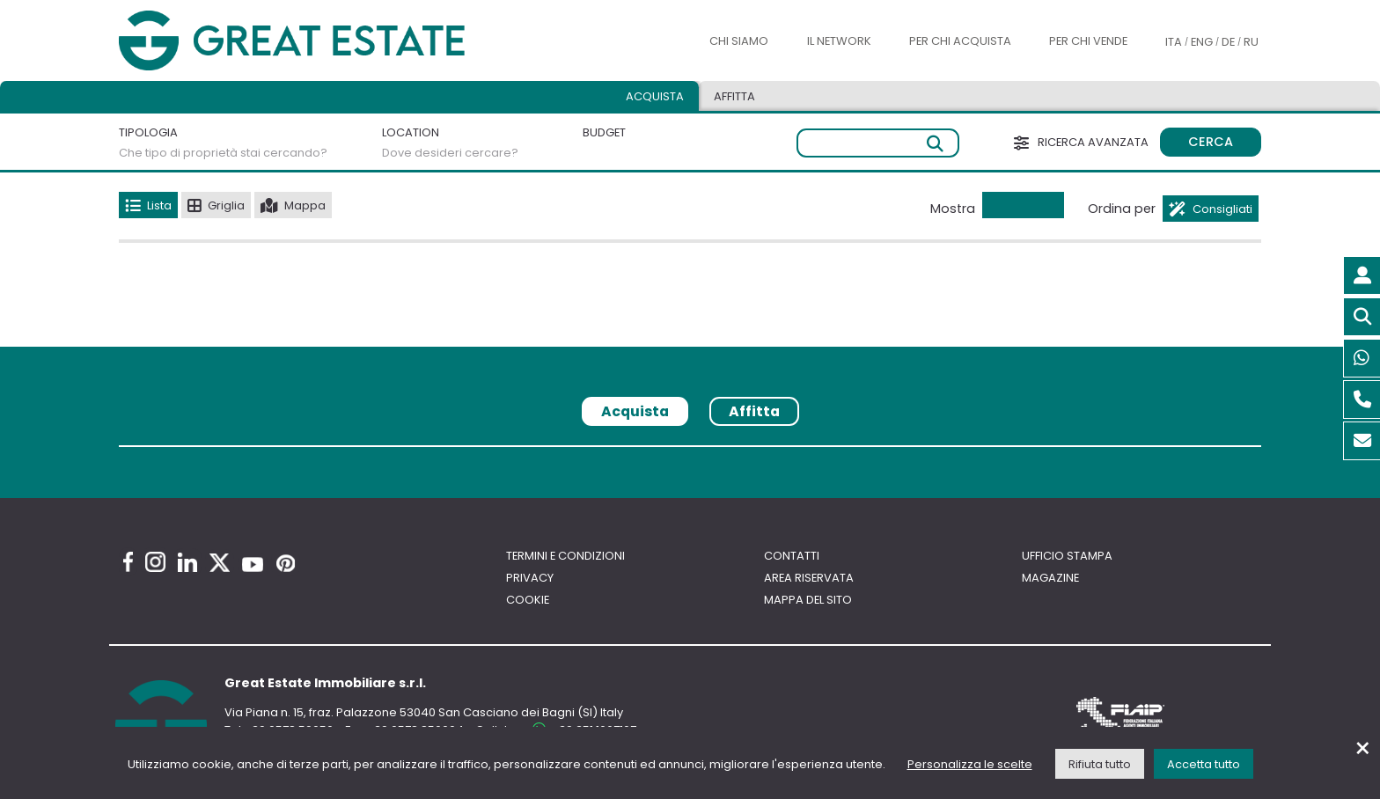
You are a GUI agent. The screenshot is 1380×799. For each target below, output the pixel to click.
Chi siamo (738, 41)
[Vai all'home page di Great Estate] (327, 41)
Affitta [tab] (734, 96)
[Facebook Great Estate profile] (128, 561)
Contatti (791, 555)
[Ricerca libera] (877, 143)
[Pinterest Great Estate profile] (285, 563)
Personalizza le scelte (969, 764)
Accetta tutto (1203, 764)
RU (1251, 41)
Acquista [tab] (655, 96)
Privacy (530, 577)
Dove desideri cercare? (450, 152)
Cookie (527, 599)
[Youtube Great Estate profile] (253, 564)
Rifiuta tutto (1099, 764)
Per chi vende (1088, 41)
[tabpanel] (690, 452)
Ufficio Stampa (1067, 555)
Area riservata (809, 577)
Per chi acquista (960, 41)
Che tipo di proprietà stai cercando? (223, 152)
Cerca (1210, 141)
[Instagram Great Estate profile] (155, 561)
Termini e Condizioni (565, 555)
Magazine (1050, 577)
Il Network (839, 41)
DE (1228, 41)
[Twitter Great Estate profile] (219, 562)
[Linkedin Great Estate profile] (187, 562)
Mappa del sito (808, 599)
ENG (1202, 41)
